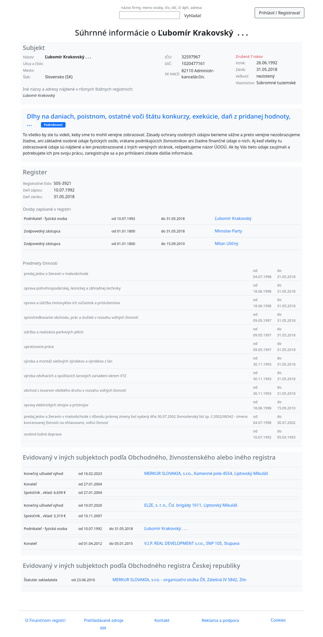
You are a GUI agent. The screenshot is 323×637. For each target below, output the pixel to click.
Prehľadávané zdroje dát (103, 624)
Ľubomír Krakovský (233, 218)
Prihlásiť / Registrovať (279, 13)
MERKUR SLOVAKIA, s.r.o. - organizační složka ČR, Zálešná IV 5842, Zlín (179, 579)
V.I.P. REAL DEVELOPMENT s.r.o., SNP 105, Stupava (191, 543)
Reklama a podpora (220, 620)
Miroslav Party (228, 231)
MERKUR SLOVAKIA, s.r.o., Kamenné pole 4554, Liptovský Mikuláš (206, 473)
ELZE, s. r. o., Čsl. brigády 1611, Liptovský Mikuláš (190, 505)
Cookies (278, 620)
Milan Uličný (226, 243)
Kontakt (162, 620)
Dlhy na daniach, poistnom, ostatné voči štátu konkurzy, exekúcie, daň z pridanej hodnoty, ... (159, 120)
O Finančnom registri (45, 620)
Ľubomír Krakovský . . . (165, 528)
